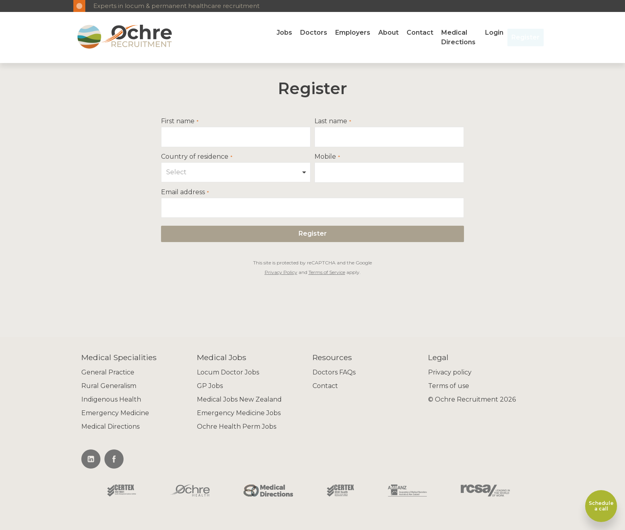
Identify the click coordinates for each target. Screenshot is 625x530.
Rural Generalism (108, 386)
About (388, 32)
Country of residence (194, 156)
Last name (330, 121)
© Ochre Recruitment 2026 (472, 399)
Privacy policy (450, 372)
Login (494, 32)
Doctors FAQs (334, 372)
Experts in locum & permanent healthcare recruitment (176, 6)
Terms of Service (327, 272)
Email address (183, 192)
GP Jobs (210, 386)
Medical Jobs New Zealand (239, 399)
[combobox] (236, 172)
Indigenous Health (111, 399)
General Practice (107, 372)
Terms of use (448, 386)
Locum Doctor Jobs (228, 372)
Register (525, 37)
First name (178, 121)
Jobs (284, 32)
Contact (420, 32)
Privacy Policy (281, 272)
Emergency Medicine (115, 413)
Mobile (325, 156)
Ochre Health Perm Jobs (236, 426)
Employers (352, 32)
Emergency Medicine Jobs (239, 413)
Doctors (313, 32)
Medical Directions (458, 37)
